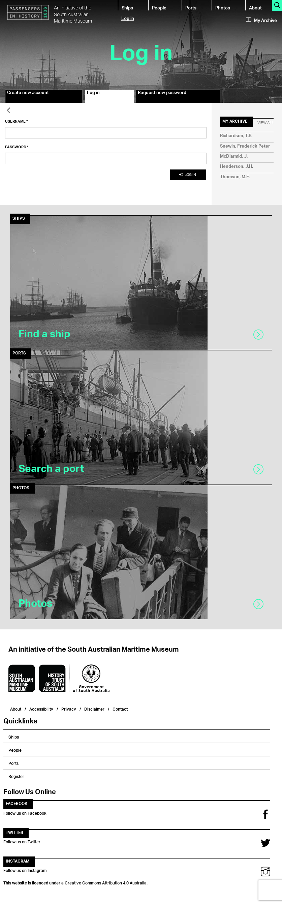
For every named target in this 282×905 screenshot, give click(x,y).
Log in (127, 18)
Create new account (28, 94)
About (255, 7)
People (159, 7)
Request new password (162, 94)
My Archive (261, 20)
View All (265, 123)
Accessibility (41, 708)
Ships (127, 7)
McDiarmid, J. (234, 156)
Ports (190, 7)
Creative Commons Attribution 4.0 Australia (106, 882)
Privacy (68, 708)
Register (16, 775)
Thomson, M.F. (235, 177)
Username (16, 121)
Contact (120, 708)
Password (17, 147)
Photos (222, 7)
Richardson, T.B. (236, 136)
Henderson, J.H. (236, 166)
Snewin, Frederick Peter (245, 146)
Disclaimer (94, 708)
